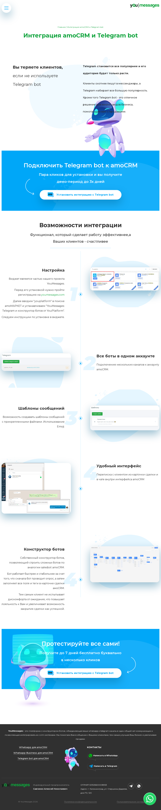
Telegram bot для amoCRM (33, 758)
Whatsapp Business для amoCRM (33, 752)
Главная (62, 27)
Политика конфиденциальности (80, 801)
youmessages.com (52, 294)
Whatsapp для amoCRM (33, 747)
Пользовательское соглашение (133, 801)
